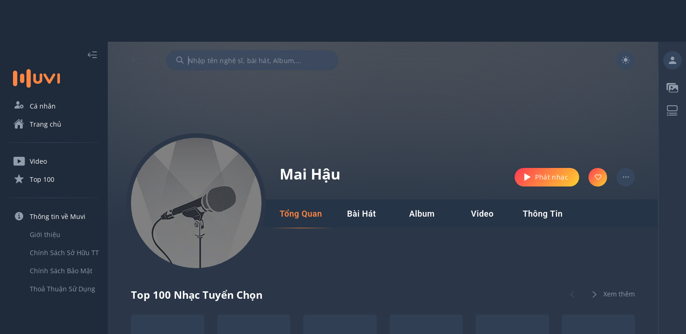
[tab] (300, 213)
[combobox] (252, 60)
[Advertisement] (343, 21)
